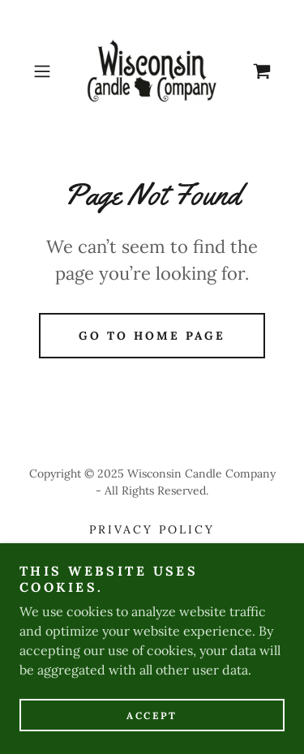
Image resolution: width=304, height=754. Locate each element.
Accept (151, 715)
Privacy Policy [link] (152, 529)
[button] (45, 71)
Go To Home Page (152, 335)
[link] (152, 71)
